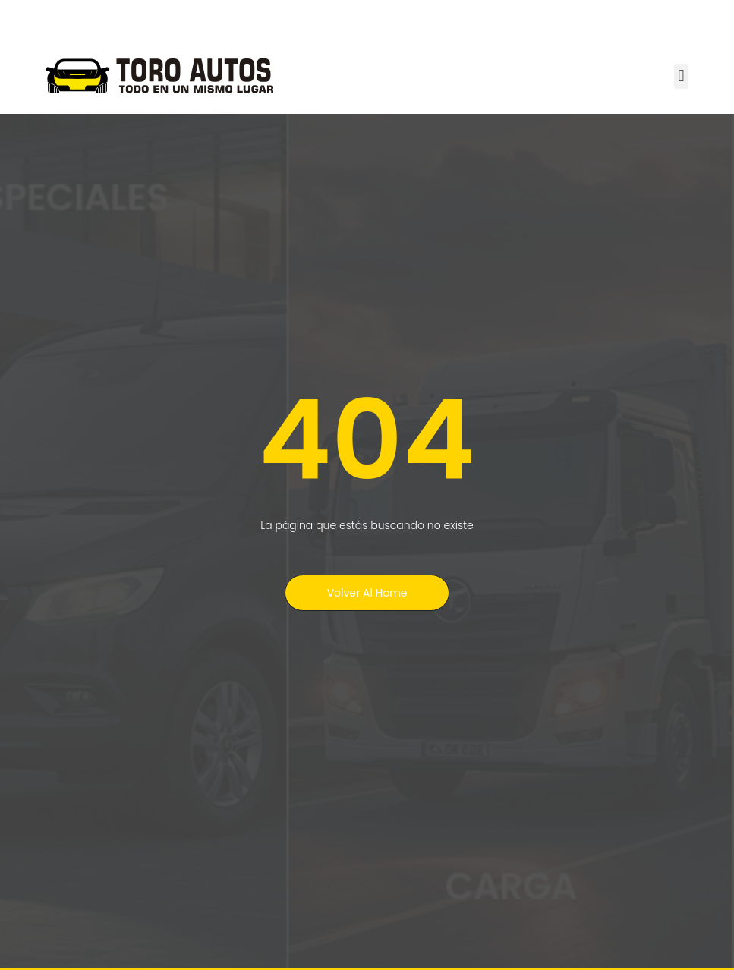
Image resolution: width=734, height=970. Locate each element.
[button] (681, 76)
